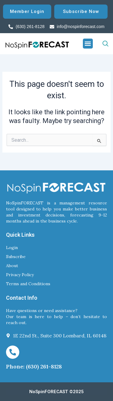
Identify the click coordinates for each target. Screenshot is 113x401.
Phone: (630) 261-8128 (34, 366)
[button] (88, 44)
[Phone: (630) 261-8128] (12, 352)
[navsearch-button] (100, 44)
